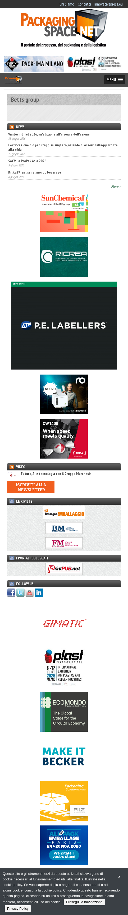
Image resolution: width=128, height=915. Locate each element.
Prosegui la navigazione (84, 902)
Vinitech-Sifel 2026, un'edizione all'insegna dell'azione (49, 134)
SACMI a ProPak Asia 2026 (27, 161)
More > (116, 186)
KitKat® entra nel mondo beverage (34, 172)
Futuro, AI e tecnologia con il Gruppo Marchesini (49, 474)
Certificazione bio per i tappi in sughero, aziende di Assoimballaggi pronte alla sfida (63, 147)
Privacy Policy (18, 909)
